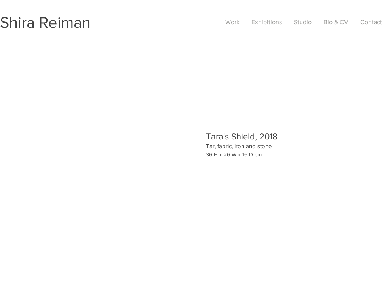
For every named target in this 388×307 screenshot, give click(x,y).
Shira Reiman (45, 22)
